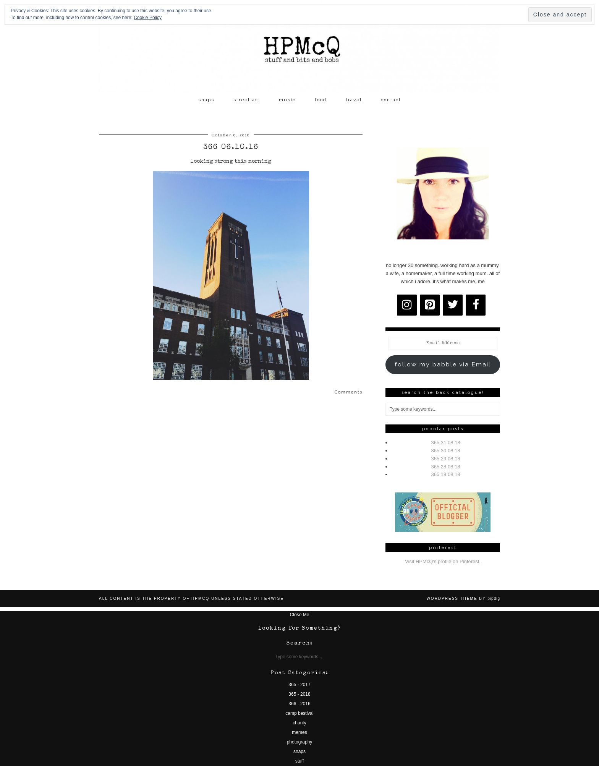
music (287, 99)
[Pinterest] (430, 305)
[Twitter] (453, 305)
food (321, 99)
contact (391, 99)
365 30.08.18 (445, 450)
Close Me (299, 614)
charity (299, 723)
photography (299, 742)
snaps (206, 99)
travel (354, 99)
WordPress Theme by (463, 598)
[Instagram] (407, 305)
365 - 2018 (299, 694)
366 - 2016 (299, 703)
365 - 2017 (299, 684)
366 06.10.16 (231, 147)
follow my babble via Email (443, 364)
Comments (349, 392)
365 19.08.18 (445, 474)
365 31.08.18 (445, 442)
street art (246, 99)
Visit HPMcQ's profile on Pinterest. (443, 561)
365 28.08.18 (445, 467)
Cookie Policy (148, 17)
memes (299, 732)
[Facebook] (476, 305)
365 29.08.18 (445, 459)
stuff (299, 761)
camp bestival (299, 713)
